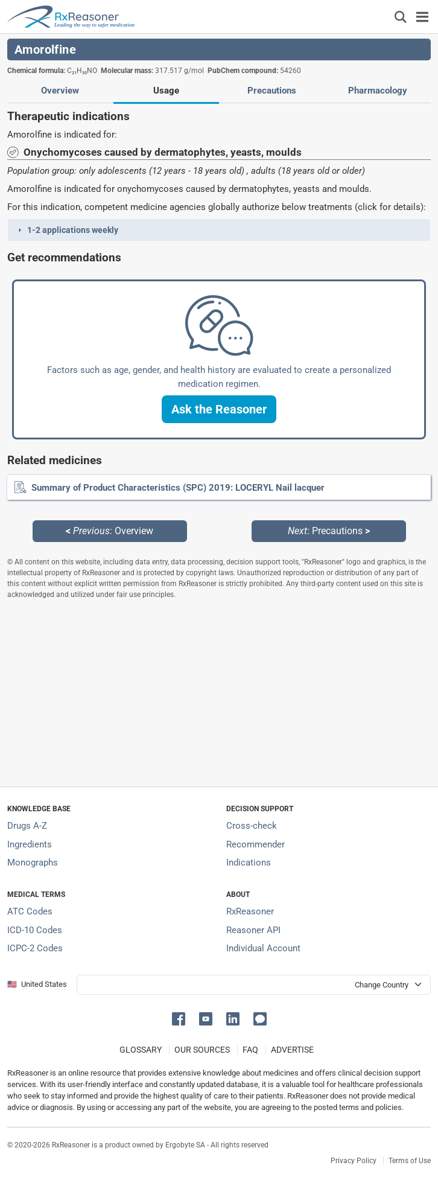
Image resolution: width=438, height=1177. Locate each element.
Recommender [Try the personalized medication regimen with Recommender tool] (255, 844)
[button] (219, 229)
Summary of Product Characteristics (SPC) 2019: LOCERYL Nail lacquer (178, 487)
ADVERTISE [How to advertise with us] (292, 1049)
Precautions (271, 90)
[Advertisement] (219, 692)
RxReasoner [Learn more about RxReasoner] (250, 911)
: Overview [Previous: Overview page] (109, 531)
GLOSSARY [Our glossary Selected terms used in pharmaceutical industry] (140, 1049)
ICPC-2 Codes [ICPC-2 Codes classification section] (35, 948)
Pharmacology (377, 90)
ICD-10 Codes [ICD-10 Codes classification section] (34, 930)
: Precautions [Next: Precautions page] (329, 531)
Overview (60, 90)
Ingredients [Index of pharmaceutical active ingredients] (29, 844)
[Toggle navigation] (422, 16)
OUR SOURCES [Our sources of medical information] (202, 1049)
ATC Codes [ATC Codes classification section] (29, 911)
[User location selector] (254, 985)
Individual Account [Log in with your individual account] (263, 948)
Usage (166, 90)
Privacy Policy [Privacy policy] (353, 1160)
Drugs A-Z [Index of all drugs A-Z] (27, 825)
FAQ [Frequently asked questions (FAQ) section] (250, 1049)
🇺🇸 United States (37, 984)
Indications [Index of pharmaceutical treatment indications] (248, 862)
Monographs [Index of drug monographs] (32, 862)
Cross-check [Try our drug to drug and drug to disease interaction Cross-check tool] (251, 825)
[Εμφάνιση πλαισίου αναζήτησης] (400, 16)
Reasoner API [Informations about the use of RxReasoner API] (253, 930)
